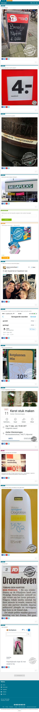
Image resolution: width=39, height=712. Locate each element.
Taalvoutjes (3, 0)
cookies (21, 709)
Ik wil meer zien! (19, 675)
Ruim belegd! (5, 7)
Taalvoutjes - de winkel (5, 700)
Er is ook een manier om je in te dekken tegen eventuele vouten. (17, 311)
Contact (15, 706)
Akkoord (19, 710)
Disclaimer (11, 706)
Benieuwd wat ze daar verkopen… (9, 177)
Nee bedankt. (5, 627)
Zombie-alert (5, 563)
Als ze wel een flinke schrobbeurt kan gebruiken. (13, 487)
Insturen (4, 694)
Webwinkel (9, 0)
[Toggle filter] (31, 3)
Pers (3, 706)
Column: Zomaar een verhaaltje (9, 452)
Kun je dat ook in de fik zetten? (9, 68)
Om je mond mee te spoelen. (8, 116)
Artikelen (4, 691)
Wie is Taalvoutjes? (22, 706)
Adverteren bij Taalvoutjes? (31, 706)
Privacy (7, 706)
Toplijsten (5, 689)
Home (4, 684)
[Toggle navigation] (35, 3)
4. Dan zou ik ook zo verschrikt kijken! (10, 263)
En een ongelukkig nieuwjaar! (8, 389)
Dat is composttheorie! (7, 347)
